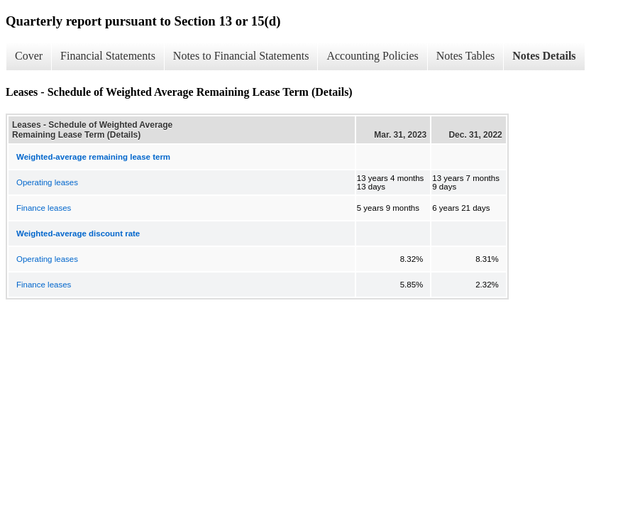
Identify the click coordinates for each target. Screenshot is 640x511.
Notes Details (543, 56)
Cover (29, 56)
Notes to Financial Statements (241, 56)
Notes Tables (465, 56)
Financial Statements (107, 56)
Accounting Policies (372, 56)
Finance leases (43, 208)
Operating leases (47, 182)
